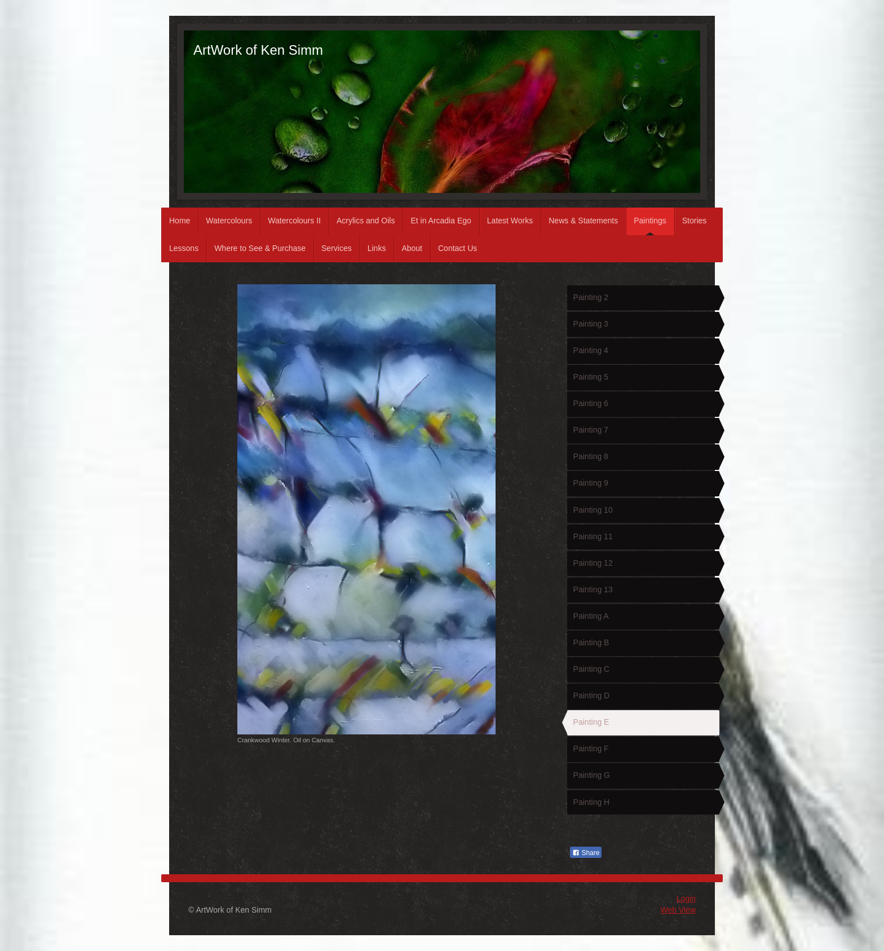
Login (686, 898)
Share (585, 853)
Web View (678, 909)
